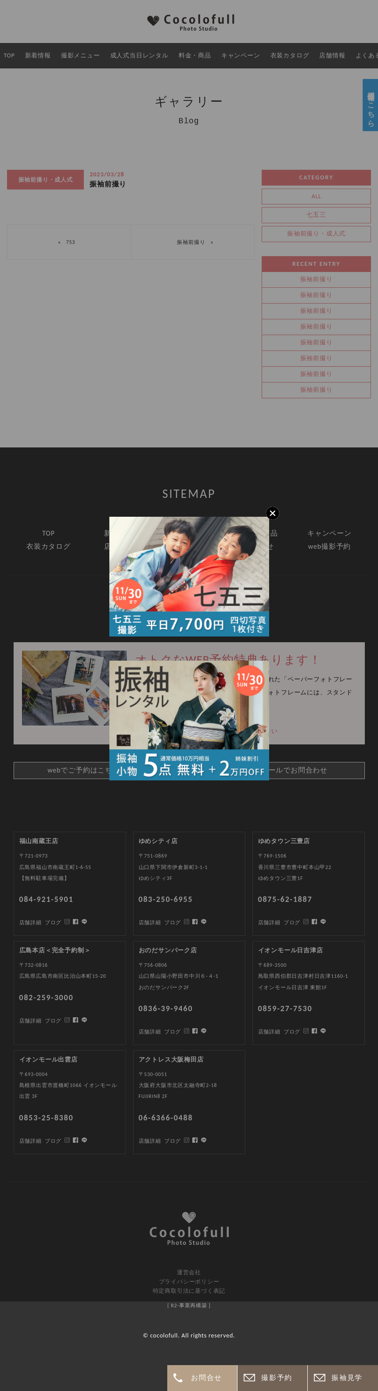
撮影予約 (276, 1377)
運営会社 (189, 1272)
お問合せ (206, 1377)
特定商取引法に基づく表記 (189, 1290)
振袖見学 (346, 1377)
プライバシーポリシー (189, 1281)
